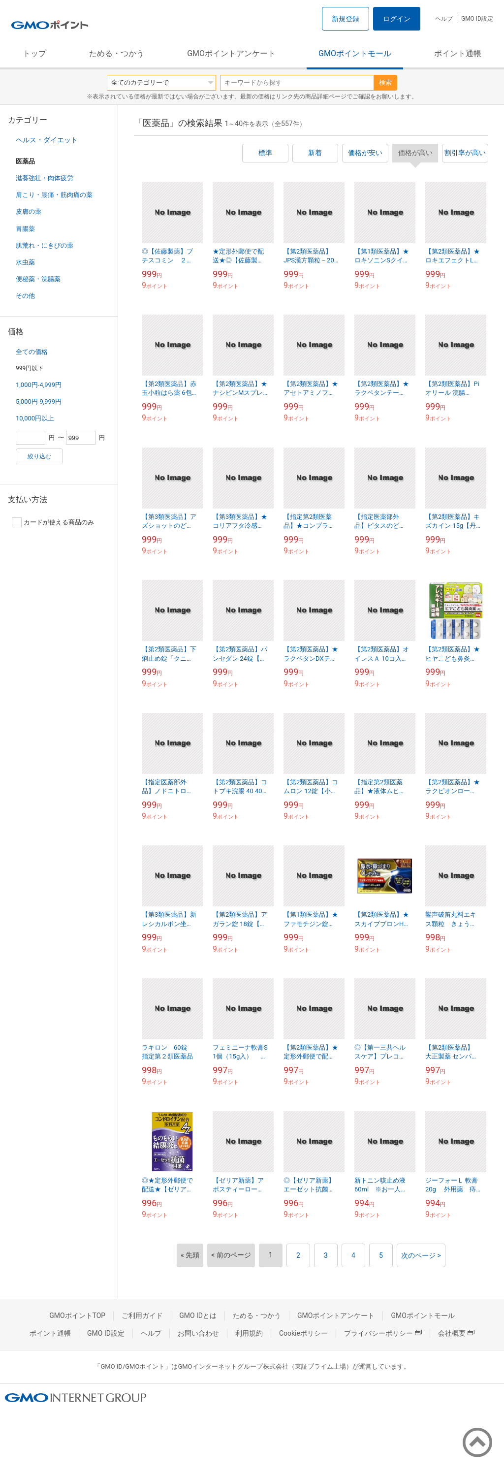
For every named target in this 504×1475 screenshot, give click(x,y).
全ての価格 (32, 351)
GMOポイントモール (354, 53)
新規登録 (345, 19)
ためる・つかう (116, 53)
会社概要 (456, 1333)
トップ (34, 53)
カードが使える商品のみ (53, 522)
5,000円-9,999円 (39, 401)
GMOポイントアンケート (231, 53)
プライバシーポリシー (383, 1333)
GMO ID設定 (477, 18)
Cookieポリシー (303, 1333)
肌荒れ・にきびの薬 (44, 245)
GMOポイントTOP (77, 1315)
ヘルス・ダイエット (47, 140)
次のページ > (421, 1255)
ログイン (396, 19)
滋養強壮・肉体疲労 (44, 178)
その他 (25, 295)
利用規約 (249, 1333)
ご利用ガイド (142, 1315)
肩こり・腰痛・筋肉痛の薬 (54, 194)
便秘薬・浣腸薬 (38, 279)
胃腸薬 (25, 228)
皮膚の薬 (28, 211)
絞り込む (39, 456)
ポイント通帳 (457, 53)
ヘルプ (444, 18)
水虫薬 (25, 262)
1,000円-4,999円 (39, 384)
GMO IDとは (198, 1315)
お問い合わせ (198, 1333)
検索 (385, 82)
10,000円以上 (35, 418)
